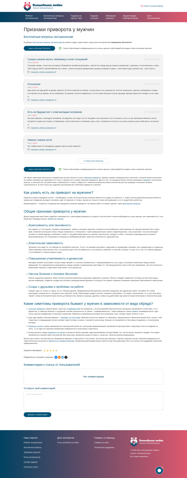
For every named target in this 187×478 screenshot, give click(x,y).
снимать (135, 311)
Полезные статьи (31, 467)
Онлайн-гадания (30, 462)
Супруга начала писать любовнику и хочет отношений (57, 59)
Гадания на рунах (94, 17)
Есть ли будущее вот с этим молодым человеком (55, 112)
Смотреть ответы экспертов (42, 72)
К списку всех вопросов (93, 161)
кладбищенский (73, 309)
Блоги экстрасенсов (32, 457)
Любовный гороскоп (111, 17)
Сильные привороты (37, 309)
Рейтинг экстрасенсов (31, 17)
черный (60, 219)
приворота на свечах (56, 332)
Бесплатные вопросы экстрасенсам (47, 42)
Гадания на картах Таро (76, 17)
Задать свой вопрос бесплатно (39, 48)
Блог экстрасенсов (153, 17)
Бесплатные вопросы (131, 204)
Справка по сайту (101, 442)
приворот (147, 180)
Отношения (34, 84)
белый (50, 219)
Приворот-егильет (36, 326)
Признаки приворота (92, 178)
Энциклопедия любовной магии (130, 17)
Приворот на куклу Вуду (70, 317)
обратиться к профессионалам (61, 341)
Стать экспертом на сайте (68, 442)
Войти (153, 6)
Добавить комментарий (37, 415)
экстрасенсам (54, 17)
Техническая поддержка (104, 447)
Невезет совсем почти (40, 140)
